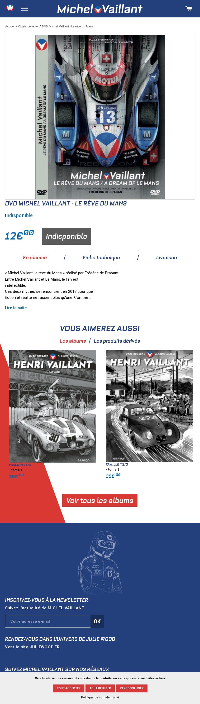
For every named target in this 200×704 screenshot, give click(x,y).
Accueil (10, 26)
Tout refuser (100, 688)
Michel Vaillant (100, 8)
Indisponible (66, 236)
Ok (97, 621)
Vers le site (32, 647)
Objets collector (28, 26)
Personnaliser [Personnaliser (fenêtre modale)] (132, 688)
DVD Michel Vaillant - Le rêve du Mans (68, 26)
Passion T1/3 (65, 465)
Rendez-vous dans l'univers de (60, 639)
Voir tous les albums (144, 500)
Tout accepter (68, 688)
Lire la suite (61, 307)
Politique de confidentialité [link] (100, 697)
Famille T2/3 (161, 464)
